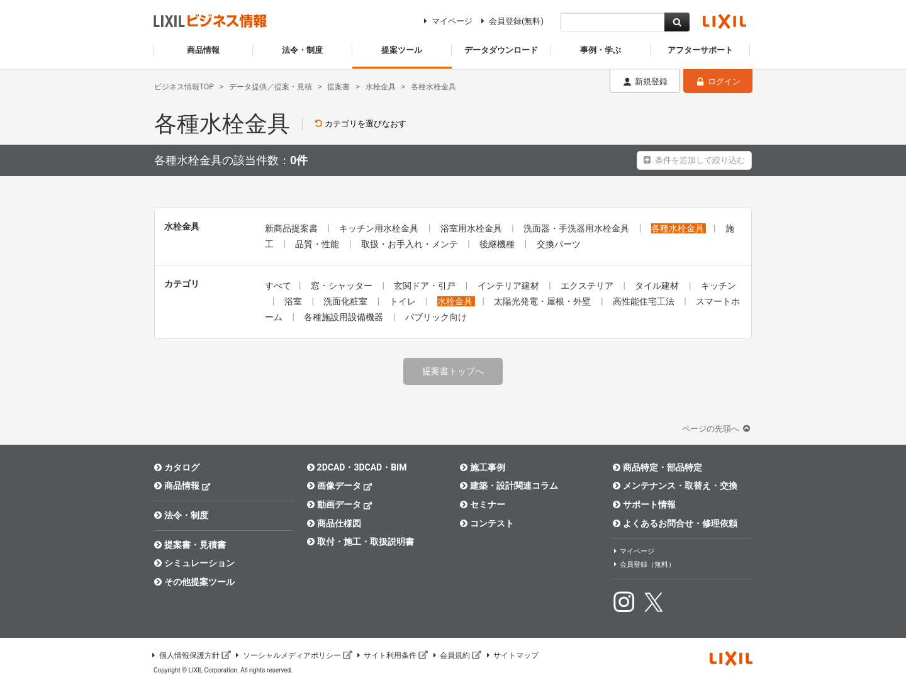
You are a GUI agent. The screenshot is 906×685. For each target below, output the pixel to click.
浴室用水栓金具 (472, 228)
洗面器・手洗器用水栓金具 (577, 228)
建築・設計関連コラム (508, 486)
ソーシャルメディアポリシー (293, 655)
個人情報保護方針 (190, 655)
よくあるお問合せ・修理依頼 (674, 523)
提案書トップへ (453, 371)
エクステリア (588, 286)
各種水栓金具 (678, 228)
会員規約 (456, 655)
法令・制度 (181, 515)
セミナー (482, 504)
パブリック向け (436, 317)
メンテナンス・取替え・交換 (674, 486)
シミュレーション (194, 563)
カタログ (176, 467)
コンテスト (486, 523)
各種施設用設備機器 (344, 317)
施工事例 (482, 467)
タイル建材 (658, 286)
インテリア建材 (509, 286)
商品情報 (182, 485)
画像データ (339, 485)
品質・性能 (318, 244)
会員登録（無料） (643, 564)
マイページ (446, 21)
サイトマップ (511, 655)
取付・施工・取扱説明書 (360, 542)
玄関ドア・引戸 (425, 286)
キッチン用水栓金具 (379, 228)
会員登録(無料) (511, 21)
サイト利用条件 (391, 655)
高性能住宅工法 (644, 301)
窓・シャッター (342, 286)
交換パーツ (559, 244)
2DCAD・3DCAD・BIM (356, 467)
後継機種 (498, 244)
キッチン (718, 286)
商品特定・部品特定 (657, 467)
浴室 (294, 301)
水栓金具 (455, 301)
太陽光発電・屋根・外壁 (543, 301)
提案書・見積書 (190, 545)
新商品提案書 (292, 228)
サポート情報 (644, 504)
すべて (278, 286)
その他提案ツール (194, 582)
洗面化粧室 (346, 301)
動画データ (339, 504)
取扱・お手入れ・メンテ (410, 244)
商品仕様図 (333, 523)
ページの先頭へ (717, 428)
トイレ (403, 301)
